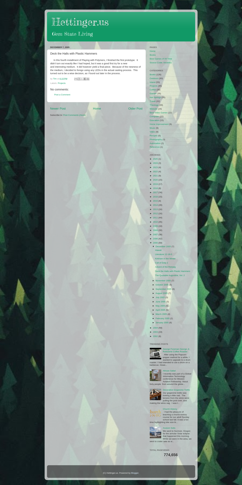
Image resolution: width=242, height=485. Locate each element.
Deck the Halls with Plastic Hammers (172, 271)
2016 (155, 197)
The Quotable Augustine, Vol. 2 (170, 275)
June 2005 (161, 301)
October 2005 (162, 285)
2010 (155, 222)
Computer (154, 116)
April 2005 (161, 310)
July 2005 (161, 297)
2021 (155, 175)
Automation (155, 143)
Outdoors (154, 78)
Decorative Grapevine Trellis (176, 390)
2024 (155, 163)
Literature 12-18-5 (163, 254)
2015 (155, 201)
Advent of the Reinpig (165, 267)
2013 (155, 209)
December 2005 (164, 246)
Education (154, 120)
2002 (155, 336)
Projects (62, 83)
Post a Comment (62, 94)
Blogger (134, 473)
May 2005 (161, 306)
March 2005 (162, 314)
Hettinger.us (80, 21)
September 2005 (164, 289)
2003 (155, 332)
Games (153, 93)
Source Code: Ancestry (161, 62)
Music (152, 128)
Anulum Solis (169, 428)
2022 (155, 171)
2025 (155, 159)
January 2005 (162, 322)
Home (97, 108)
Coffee (153, 90)
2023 (155, 167)
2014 (155, 205)
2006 (155, 238)
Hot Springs (155, 97)
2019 (155, 184)
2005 (155, 243)
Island (152, 82)
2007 (155, 234)
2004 (155, 328)
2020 (155, 180)
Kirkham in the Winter (165, 258)
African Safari (169, 371)
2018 (155, 188)
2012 (155, 213)
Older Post (135, 108)
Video (152, 132)
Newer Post (58, 108)
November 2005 (164, 280)
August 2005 (162, 293)
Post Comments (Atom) (74, 115)
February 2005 (163, 318)
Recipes (154, 135)
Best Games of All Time (161, 59)
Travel (153, 101)
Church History (170, 409)
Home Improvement (159, 124)
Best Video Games (159, 112)
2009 (155, 226)
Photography (156, 139)
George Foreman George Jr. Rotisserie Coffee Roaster (176, 350)
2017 (155, 192)
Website (154, 109)
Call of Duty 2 (161, 263)
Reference (155, 147)
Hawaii (158, 250)
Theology (154, 105)
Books (153, 55)
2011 (155, 217)
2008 (155, 230)
